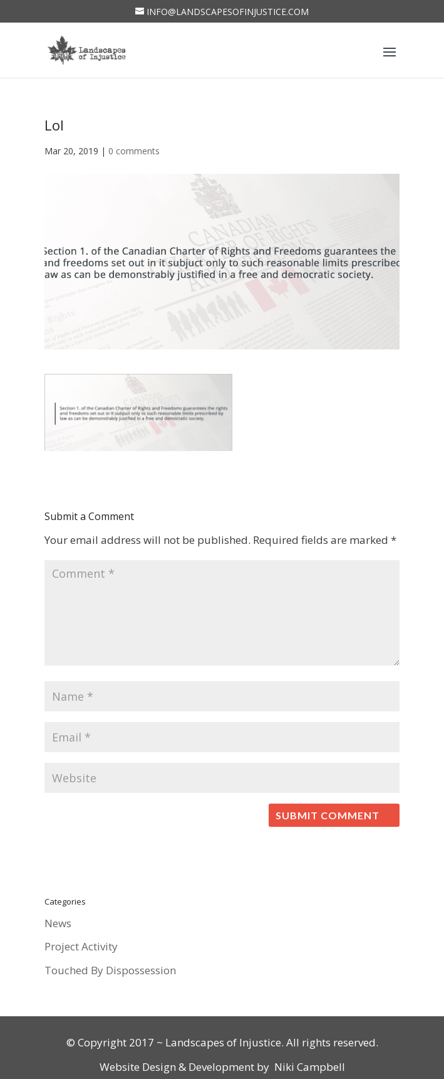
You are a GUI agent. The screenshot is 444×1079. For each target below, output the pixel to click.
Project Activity (81, 946)
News (57, 923)
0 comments (134, 151)
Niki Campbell (308, 1067)
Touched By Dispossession (110, 970)
